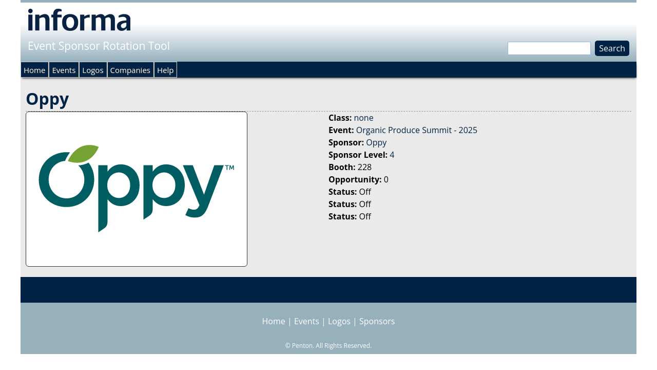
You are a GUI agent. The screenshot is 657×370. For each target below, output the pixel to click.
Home (34, 70)
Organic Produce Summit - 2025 (416, 130)
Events (63, 70)
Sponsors (377, 321)
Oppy (376, 142)
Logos (92, 70)
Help (165, 70)
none (363, 117)
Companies (130, 70)
